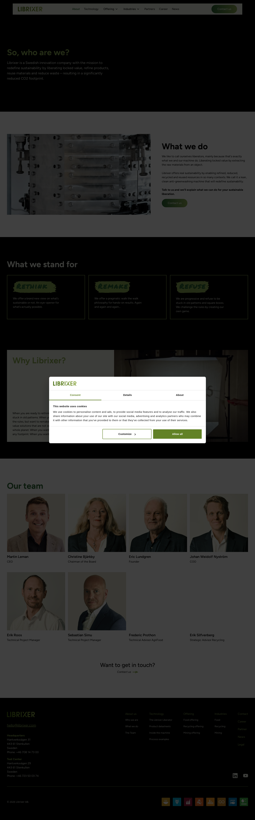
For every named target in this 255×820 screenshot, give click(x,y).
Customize (127, 433)
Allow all (177, 433)
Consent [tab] (75, 394)
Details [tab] (127, 394)
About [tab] (180, 394)
